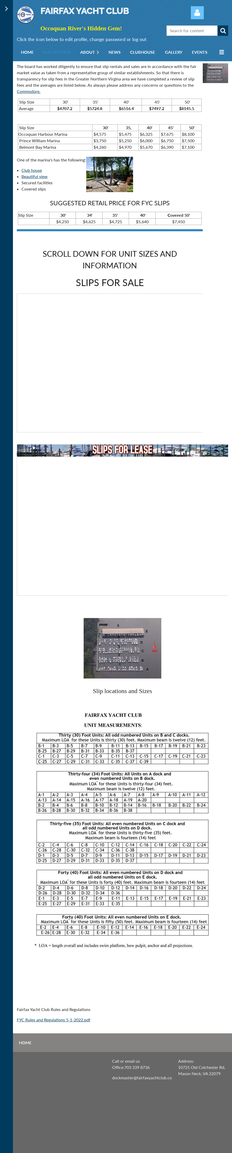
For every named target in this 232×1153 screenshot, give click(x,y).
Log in (197, 12)
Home (25, 1042)
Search (223, 30)
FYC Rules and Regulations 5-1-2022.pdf (53, 1019)
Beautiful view (34, 176)
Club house (31, 170)
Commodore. (28, 91)
